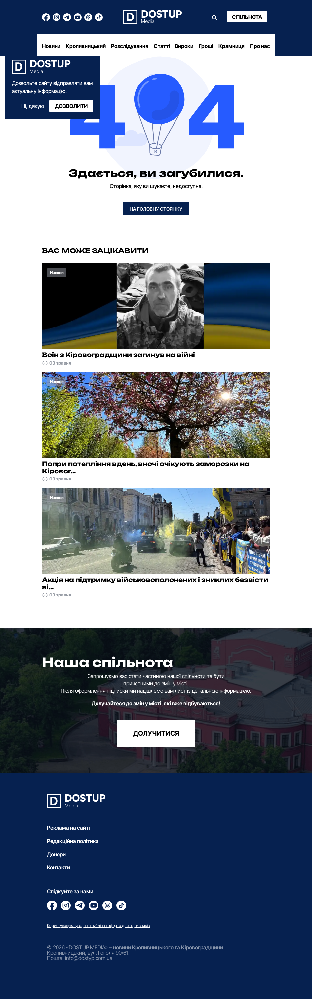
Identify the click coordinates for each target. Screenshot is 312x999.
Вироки (184, 46)
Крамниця (231, 46)
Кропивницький (86, 46)
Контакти (58, 867)
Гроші (206, 46)
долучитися (156, 733)
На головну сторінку (156, 208)
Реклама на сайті (68, 828)
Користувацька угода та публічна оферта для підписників (98, 925)
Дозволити (71, 106)
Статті (162, 46)
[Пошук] (214, 17)
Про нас (260, 46)
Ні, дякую (32, 106)
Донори (56, 854)
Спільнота (247, 17)
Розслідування (129, 46)
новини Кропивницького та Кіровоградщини (168, 947)
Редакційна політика (73, 841)
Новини (51, 46)
